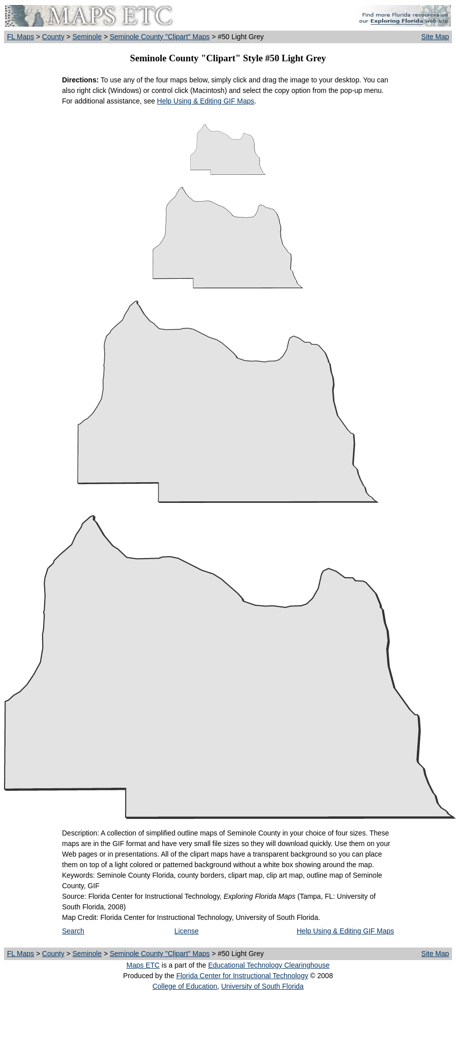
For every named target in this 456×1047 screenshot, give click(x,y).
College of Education (184, 986)
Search (73, 931)
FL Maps (20, 37)
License (186, 931)
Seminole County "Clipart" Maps (159, 37)
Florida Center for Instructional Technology (242, 976)
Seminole (86, 37)
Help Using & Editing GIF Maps (206, 101)
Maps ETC (143, 965)
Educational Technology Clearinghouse (268, 965)
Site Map (435, 37)
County (53, 37)
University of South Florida (262, 986)
